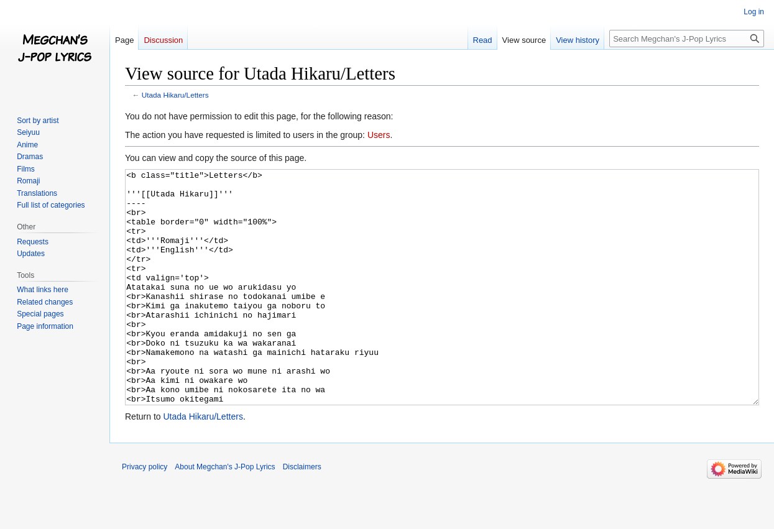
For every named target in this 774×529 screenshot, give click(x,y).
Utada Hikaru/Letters (175, 95)
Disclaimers (302, 513)
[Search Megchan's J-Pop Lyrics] (686, 38)
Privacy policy (144, 513)
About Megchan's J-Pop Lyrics (225, 513)
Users (378, 135)
